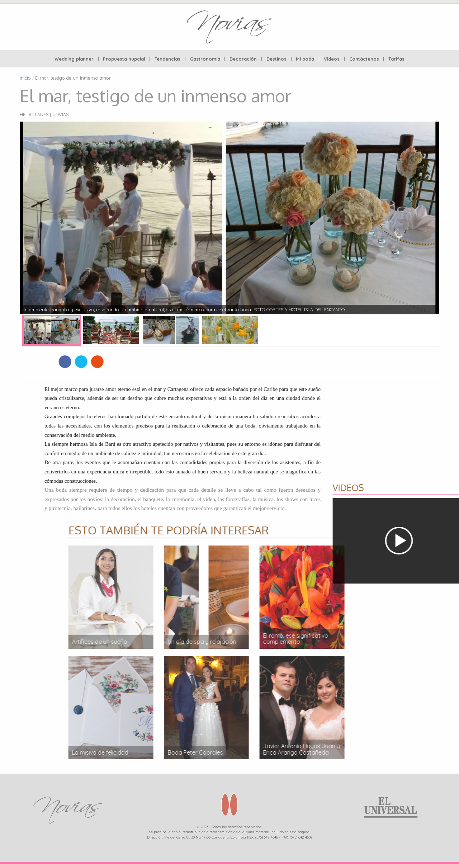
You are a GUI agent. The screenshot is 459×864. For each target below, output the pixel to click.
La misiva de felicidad (384, 752)
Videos (332, 59)
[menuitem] (74, 59)
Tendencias (167, 59)
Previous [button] (14, 217)
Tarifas (396, 59)
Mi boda (305, 59)
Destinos (276, 59)
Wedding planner (74, 59)
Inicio (25, 78)
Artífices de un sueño (384, 641)
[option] (229, 218)
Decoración (243, 59)
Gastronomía (205, 59)
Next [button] (444, 217)
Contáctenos (364, 59)
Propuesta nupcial (124, 59)
